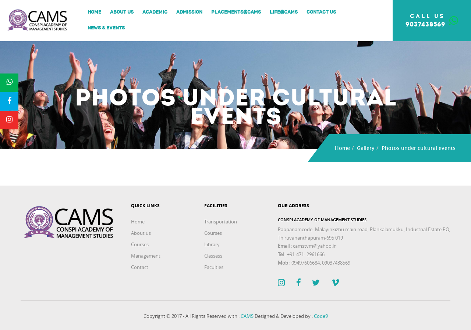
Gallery (366, 147)
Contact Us (321, 12)
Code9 (321, 316)
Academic (154, 12)
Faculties (213, 267)
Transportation (220, 221)
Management (145, 255)
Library (212, 244)
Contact (139, 267)
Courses (140, 244)
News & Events (106, 28)
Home (94, 12)
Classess (213, 255)
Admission (189, 12)
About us (122, 12)
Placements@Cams (236, 12)
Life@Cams (284, 12)
